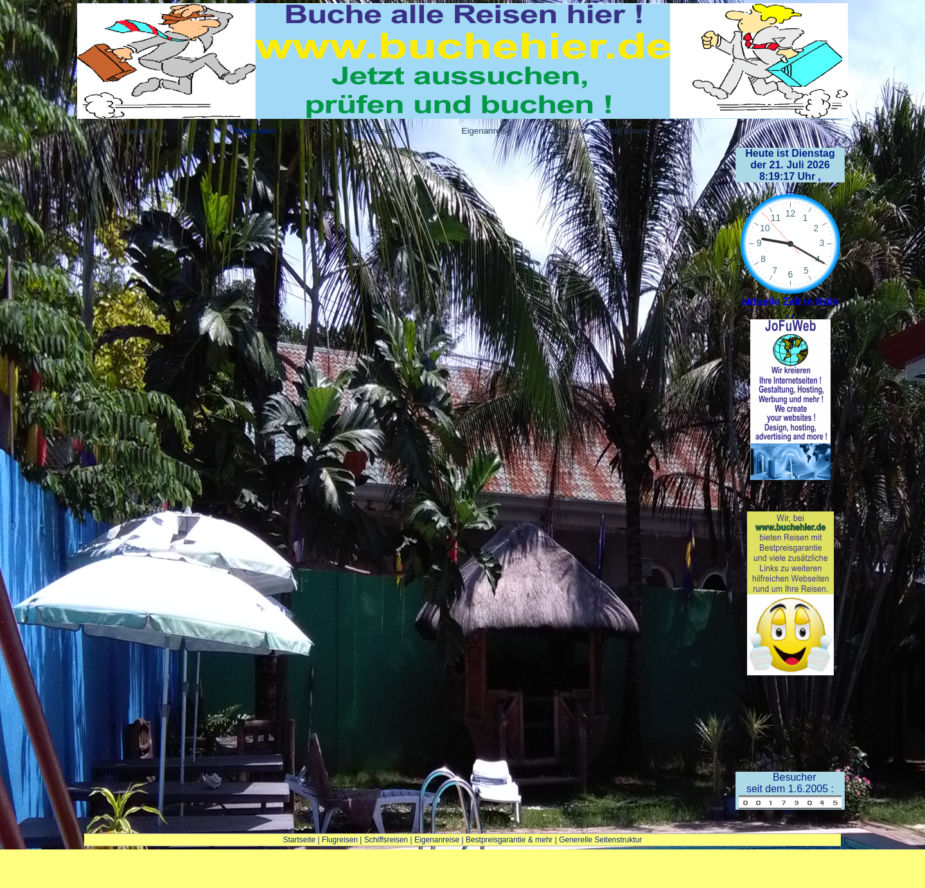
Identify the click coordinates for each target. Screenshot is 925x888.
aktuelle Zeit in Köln (789, 301)
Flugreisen (340, 839)
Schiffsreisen (386, 839)
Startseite (299, 839)
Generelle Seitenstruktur (600, 839)
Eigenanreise (436, 839)
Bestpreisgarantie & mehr (509, 839)
